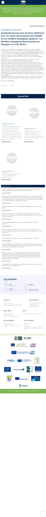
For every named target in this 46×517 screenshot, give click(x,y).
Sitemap (25, 324)
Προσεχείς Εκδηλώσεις (33, 306)
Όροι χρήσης (26, 325)
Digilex (33, 390)
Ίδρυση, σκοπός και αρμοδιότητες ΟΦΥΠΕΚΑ (12, 304)
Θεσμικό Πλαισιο (7, 302)
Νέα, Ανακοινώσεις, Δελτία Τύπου (35, 302)
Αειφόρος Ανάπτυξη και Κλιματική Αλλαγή (12, 316)
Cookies (25, 329)
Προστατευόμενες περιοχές (9, 314)
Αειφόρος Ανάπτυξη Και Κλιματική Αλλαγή (12, 325)
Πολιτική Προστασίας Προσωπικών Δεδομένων (33, 328)
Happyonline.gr (39, 390)
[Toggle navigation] (43, 2)
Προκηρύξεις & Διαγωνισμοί (34, 305)
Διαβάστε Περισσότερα (6, 141)
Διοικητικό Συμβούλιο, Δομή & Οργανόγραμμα (13, 305)
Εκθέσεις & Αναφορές (33, 304)
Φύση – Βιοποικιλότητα (8, 313)
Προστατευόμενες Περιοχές (9, 324)
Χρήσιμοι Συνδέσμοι (28, 323)
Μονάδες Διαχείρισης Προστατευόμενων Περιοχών (32, 313)
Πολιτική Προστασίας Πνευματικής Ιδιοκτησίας (33, 327)
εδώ (13, 80)
